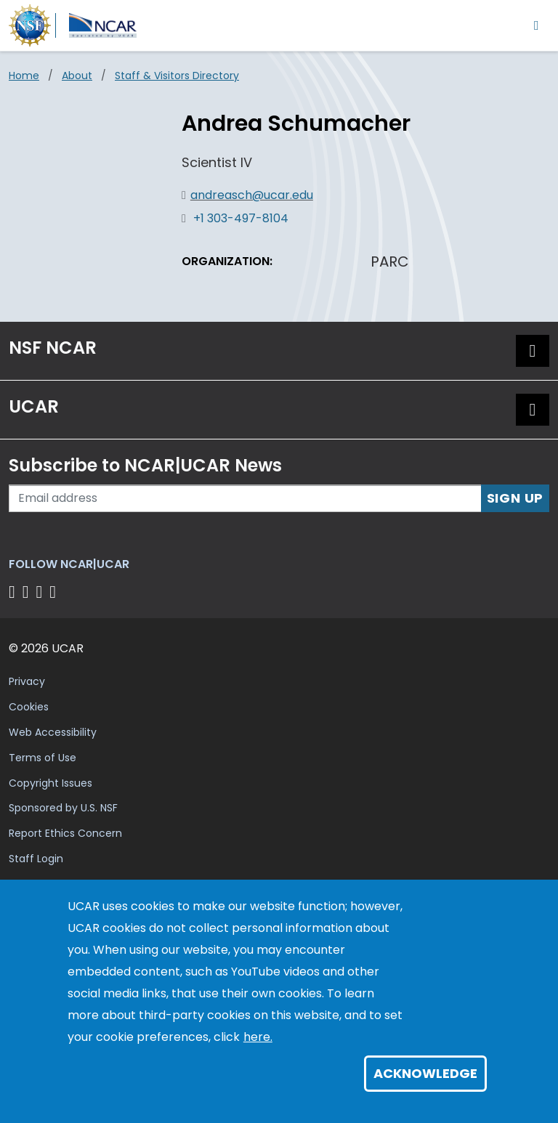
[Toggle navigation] (536, 25)
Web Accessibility (53, 732)
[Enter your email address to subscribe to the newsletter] (245, 498)
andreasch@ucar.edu (251, 195)
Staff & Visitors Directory (177, 75)
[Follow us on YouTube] (54, 592)
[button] (532, 351)
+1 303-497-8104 (240, 218)
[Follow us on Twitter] (28, 592)
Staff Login (36, 858)
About (77, 75)
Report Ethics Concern (65, 833)
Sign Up (515, 498)
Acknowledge (425, 1073)
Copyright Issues (50, 783)
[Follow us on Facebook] (14, 592)
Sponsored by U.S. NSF (63, 807)
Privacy (27, 681)
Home (24, 75)
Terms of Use (42, 757)
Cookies (29, 707)
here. (257, 1037)
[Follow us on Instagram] (41, 592)
